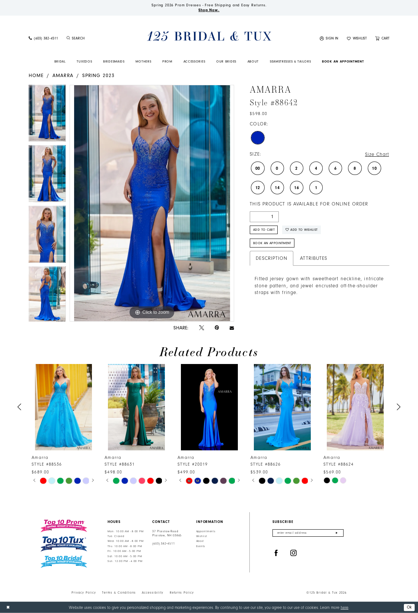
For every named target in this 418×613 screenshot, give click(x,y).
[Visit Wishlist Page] (357, 38)
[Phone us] (43, 38)
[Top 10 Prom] (64, 526)
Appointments (206, 531)
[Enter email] (308, 533)
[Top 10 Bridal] (64, 562)
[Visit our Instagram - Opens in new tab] (293, 553)
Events (200, 546)
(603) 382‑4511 (163, 543)
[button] (329, 38)
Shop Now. (208, 10)
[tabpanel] (47, 115)
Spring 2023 (98, 75)
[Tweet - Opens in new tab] (201, 328)
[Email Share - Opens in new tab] (231, 328)
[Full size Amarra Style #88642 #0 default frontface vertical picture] (152, 203)
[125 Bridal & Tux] (209, 36)
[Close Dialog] (8, 607)
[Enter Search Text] (95, 38)
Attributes (313, 258)
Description (271, 258)
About (200, 541)
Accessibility (152, 592)
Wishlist (201, 536)
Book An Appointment (272, 243)
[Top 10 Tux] (64, 544)
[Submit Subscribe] (336, 533)
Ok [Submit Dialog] (409, 606)
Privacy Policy (83, 592)
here (344, 607)
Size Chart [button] (377, 154)
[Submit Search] (68, 38)
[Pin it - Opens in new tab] (216, 328)
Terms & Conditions (119, 592)
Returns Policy (182, 592)
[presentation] (64, 407)
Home (36, 75)
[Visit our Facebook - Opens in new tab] (276, 553)
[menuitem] (43, 38)
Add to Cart (264, 230)
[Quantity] (264, 216)
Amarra (62, 75)
